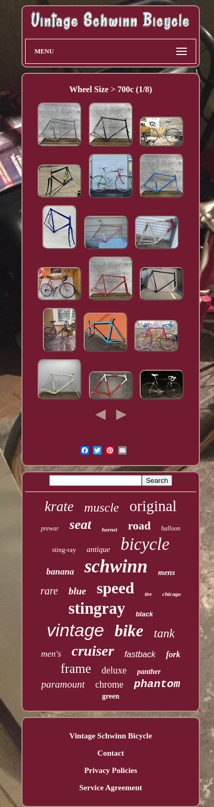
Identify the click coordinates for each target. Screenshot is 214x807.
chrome (109, 684)
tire (148, 594)
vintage (75, 630)
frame (76, 668)
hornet (109, 529)
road (139, 525)
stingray (97, 608)
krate (58, 506)
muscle (101, 507)
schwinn (116, 566)
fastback (140, 654)
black (144, 614)
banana (60, 572)
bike (129, 630)
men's (51, 654)
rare (49, 590)
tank (164, 633)
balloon (171, 528)
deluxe (114, 670)
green (110, 696)
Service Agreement (110, 787)
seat (81, 524)
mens (166, 572)
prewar (50, 528)
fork (173, 654)
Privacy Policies (110, 770)
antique (98, 549)
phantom (157, 684)
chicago (171, 594)
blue (77, 590)
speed (115, 587)
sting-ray (64, 550)
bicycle (144, 544)
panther (149, 672)
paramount (63, 684)
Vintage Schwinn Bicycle (111, 736)
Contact (110, 753)
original (152, 506)
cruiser (93, 651)
